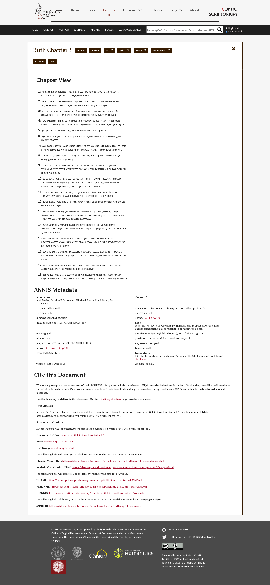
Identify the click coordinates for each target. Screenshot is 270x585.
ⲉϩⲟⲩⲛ (44, 173)
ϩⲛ (95, 105)
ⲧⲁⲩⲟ (86, 255)
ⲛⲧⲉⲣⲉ (44, 242)
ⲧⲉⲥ (57, 92)
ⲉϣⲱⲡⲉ (71, 186)
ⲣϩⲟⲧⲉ (73, 192)
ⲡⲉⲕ (69, 169)
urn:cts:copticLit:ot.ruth (58, 441)
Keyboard (232, 28)
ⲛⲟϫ (85, 169)
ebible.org (141, 359)
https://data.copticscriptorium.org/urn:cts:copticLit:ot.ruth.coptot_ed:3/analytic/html (123, 467)
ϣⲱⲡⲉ (80, 95)
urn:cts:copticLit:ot (62, 448)
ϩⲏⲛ (123, 169)
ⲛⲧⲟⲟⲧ (94, 178)
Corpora (109, 10)
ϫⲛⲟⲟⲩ (77, 105)
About (194, 10)
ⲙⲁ (118, 92)
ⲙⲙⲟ (87, 95)
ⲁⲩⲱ (107, 115)
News (158, 10)
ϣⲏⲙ (116, 101)
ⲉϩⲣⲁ (64, 269)
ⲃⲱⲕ (109, 111)
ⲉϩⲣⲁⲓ (58, 136)
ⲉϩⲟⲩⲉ (69, 182)
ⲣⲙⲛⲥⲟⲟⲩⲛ (73, 101)
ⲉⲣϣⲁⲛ (45, 215)
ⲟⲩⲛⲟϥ (90, 146)
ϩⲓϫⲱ (87, 238)
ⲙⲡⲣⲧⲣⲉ (97, 228)
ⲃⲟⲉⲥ (59, 101)
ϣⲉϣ (67, 105)
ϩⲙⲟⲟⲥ (73, 274)
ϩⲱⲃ (71, 130)
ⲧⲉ (62, 111)
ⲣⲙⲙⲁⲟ (97, 186)
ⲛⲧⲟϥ (55, 105)
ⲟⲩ (115, 92)
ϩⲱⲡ (77, 149)
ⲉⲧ (88, 121)
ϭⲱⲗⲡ (48, 124)
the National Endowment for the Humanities (121, 529)
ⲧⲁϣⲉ (48, 182)
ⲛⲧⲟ (44, 111)
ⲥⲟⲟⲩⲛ (75, 196)
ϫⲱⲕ (98, 278)
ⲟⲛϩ (55, 219)
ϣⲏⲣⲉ (109, 182)
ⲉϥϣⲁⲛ (51, 121)
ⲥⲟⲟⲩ (89, 242)
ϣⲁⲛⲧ (84, 115)
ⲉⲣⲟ (95, 130)
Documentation (134, 10)
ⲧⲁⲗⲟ (112, 242)
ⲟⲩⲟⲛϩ (65, 115)
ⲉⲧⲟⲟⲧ (53, 140)
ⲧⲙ (60, 115)
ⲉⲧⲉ (118, 124)
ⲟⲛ (52, 265)
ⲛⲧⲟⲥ (53, 149)
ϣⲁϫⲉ (46, 278)
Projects (176, 10)
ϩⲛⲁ (103, 215)
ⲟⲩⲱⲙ (100, 115)
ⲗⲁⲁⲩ (104, 228)
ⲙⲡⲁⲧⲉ (46, 228)
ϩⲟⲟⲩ (113, 278)
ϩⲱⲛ (118, 136)
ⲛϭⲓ (60, 219)
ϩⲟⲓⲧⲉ (75, 169)
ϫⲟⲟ (88, 130)
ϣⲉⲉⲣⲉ (89, 92)
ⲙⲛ (99, 101)
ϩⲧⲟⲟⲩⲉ (114, 211)
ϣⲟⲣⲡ (78, 182)
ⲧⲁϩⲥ (66, 111)
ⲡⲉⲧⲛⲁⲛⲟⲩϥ (70, 95)
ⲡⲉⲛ (64, 101)
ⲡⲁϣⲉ (63, 155)
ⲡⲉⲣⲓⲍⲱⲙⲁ (74, 238)
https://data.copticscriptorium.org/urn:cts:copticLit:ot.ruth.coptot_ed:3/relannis (96, 493)
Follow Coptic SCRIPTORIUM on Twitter (188, 537)
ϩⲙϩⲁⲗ (48, 169)
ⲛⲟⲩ (82, 111)
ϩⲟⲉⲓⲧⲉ (88, 111)
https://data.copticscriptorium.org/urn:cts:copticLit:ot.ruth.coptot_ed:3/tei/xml (95, 480)
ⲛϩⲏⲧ (106, 121)
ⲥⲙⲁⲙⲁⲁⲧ (79, 178)
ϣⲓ (70, 242)
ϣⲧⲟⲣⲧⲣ (111, 155)
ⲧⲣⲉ (104, 146)
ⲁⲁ (122, 124)
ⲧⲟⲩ (73, 269)
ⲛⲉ (107, 124)
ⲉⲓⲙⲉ (77, 121)
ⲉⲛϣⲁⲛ (102, 211)
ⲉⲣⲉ (60, 95)
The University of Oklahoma (79, 537)
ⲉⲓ (99, 146)
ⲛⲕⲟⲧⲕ (66, 121)
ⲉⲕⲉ (81, 169)
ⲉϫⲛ (92, 169)
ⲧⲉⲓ (99, 105)
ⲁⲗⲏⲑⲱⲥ (56, 202)
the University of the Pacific (111, 537)
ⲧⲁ (84, 92)
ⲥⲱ (114, 115)
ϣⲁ (81, 219)
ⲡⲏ (50, 215)
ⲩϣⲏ (74, 155)
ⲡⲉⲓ (50, 232)
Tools (91, 10)
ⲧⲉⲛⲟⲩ (45, 101)
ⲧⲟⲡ (62, 169)
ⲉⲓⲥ (54, 101)
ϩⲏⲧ (84, 146)
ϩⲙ (50, 173)
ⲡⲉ (80, 101)
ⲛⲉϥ (103, 101)
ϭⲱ (95, 101)
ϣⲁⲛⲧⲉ (73, 211)
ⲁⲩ (65, 238)
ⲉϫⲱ (121, 242)
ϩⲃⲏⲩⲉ (111, 124)
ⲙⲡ (92, 278)
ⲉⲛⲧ (89, 101)
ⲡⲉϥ (79, 146)
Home (75, 10)
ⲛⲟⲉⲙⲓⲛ (46, 92)
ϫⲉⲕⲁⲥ (53, 95)
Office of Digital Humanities (67, 533)
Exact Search (234, 31)
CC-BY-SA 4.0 (152, 317)
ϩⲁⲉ (64, 182)
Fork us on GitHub (176, 529)
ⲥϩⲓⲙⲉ (50, 159)
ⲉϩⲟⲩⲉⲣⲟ (56, 205)
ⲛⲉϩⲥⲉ (93, 155)
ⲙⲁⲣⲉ (77, 215)
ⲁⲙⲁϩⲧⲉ (95, 238)
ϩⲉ (54, 278)
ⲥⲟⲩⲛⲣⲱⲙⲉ (63, 228)
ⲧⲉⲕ (43, 169)
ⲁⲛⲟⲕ (102, 165)
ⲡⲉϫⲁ (70, 92)
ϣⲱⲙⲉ (62, 92)
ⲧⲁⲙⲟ (100, 124)
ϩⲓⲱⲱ (96, 111)
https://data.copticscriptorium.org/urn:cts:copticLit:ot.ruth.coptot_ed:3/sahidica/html (113, 460)
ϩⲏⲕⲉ (81, 186)
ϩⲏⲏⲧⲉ (48, 105)
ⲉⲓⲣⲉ (79, 136)
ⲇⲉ (52, 92)
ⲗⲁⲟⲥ (68, 196)
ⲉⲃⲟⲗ (115, 111)
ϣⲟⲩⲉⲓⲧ (91, 269)
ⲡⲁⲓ (85, 101)
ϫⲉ (81, 92)
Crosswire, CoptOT (57, 348)
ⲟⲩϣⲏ (104, 105)
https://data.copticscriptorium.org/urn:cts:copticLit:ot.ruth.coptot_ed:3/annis (95, 506)
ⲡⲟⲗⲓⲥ (66, 246)
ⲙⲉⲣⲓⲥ (123, 146)
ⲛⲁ (76, 92)
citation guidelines (110, 399)
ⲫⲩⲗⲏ (47, 196)
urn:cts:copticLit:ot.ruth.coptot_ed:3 (82, 435)
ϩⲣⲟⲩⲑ (45, 130)
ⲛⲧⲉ (64, 165)
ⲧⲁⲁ (57, 121)
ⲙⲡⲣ (68, 192)
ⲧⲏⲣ (57, 196)
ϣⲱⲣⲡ (80, 211)
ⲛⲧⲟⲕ (113, 169)
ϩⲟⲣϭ (46, 149)
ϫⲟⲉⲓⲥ (107, 178)
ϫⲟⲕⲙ (54, 111)
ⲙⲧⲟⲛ (46, 95)
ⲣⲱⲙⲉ (77, 115)
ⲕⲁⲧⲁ (85, 136)
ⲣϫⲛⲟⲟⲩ (69, 136)
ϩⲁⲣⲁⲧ (62, 124)
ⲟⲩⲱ (91, 115)
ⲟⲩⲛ (106, 202)
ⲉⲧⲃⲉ (103, 265)
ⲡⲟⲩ (54, 182)
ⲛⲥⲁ (112, 92)
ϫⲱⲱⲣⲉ (109, 196)
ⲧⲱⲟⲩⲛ (111, 225)
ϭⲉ (51, 101)
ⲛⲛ (95, 92)
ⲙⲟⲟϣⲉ (48, 246)
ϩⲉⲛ (104, 182)
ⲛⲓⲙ (77, 130)
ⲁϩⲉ (95, 182)
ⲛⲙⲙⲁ (44, 259)
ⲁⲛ (86, 278)
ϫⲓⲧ (55, 215)
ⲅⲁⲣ (53, 196)
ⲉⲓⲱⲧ (90, 105)
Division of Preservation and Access (109, 533)
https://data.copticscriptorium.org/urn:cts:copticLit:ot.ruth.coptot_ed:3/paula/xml (99, 486)
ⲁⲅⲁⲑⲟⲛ (66, 215)
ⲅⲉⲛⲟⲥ (56, 173)
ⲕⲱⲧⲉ (102, 92)
